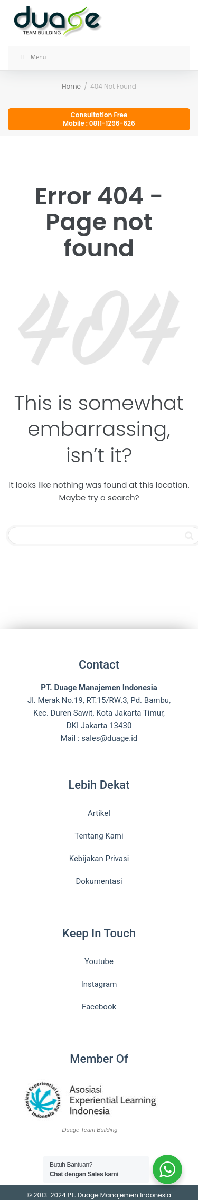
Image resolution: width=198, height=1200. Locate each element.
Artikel (99, 813)
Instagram (99, 984)
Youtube (99, 961)
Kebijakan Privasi (99, 858)
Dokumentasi (99, 881)
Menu (32, 57)
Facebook (99, 1007)
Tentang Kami (98, 836)
